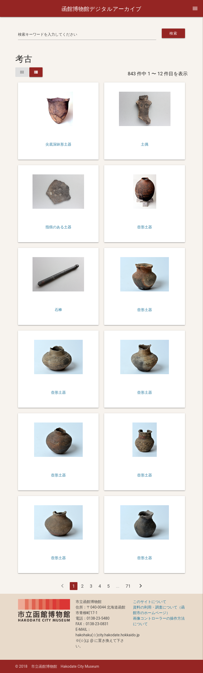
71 (128, 586)
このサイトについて (149, 602)
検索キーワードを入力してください (47, 34)
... (117, 586)
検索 (173, 33)
